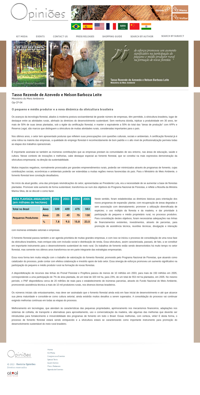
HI (146, 26)
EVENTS (40, 36)
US (99, 26)
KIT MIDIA (22, 36)
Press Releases (54, 366)
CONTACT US (60, 36)
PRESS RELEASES (85, 36)
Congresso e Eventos (56, 356)
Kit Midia (51, 353)
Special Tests (52, 359)
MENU (180, 8)
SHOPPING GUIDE (112, 36)
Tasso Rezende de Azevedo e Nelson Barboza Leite (57, 94)
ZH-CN (134, 26)
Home (50, 350)
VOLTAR (180, 17)
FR (111, 26)
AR (123, 26)
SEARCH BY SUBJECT (172, 36)
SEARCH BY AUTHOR (141, 36)
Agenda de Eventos (55, 369)
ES (88, 26)
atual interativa (12, 374)
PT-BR (76, 26)
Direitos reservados (17, 367)
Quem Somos (53, 363)
